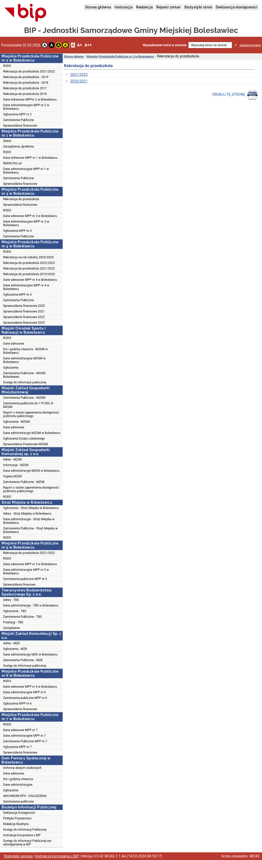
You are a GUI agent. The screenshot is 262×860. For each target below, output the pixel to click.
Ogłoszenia (10, 367)
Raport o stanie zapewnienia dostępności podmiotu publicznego (31, 414)
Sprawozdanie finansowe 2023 (24, 322)
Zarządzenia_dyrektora (18, 146)
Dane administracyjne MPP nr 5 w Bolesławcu (26, 571)
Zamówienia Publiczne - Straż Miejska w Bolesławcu (30, 530)
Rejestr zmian (168, 7)
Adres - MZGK (12, 459)
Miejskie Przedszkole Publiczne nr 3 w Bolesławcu (120, 56)
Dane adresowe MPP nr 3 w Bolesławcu (30, 216)
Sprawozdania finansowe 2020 (24, 306)
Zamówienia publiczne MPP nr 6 (25, 698)
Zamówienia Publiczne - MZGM (24, 397)
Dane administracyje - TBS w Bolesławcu (30, 605)
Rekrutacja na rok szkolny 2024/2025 (28, 257)
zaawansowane (250, 45)
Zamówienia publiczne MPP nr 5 (25, 579)
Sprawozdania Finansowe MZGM (25, 444)
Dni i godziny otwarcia (18, 779)
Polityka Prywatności (17, 818)
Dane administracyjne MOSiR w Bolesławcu (24, 360)
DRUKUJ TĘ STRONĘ (235, 94)
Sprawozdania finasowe (19, 584)
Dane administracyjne (17, 784)
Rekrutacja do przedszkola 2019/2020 (29, 274)
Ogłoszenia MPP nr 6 (17, 703)
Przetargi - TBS (13, 622)
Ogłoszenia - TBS (14, 611)
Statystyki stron (198, 7)
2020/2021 (79, 81)
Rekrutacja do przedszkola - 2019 (25, 77)
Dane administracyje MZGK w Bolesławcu (31, 471)
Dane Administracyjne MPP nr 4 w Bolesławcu (26, 287)
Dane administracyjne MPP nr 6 (24, 692)
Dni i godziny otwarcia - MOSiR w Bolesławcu (25, 351)
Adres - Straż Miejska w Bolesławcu (27, 513)
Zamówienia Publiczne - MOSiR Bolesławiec (24, 375)
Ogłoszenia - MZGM (16, 421)
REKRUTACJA (12, 163)
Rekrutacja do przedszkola (21, 199)
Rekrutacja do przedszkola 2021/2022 (29, 71)
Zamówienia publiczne (18, 801)
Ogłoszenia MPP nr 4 (17, 294)
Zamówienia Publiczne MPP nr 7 (25, 741)
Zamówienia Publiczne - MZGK (24, 482)
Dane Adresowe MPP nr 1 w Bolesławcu (30, 158)
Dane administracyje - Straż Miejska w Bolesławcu (28, 521)
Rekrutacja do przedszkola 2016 (25, 94)
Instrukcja (124, 7)
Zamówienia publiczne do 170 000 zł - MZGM (28, 405)
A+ (79, 45)
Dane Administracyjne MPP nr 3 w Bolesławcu (26, 223)
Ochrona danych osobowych (22, 768)
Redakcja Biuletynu (16, 824)
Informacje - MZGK (16, 465)
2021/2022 (79, 74)
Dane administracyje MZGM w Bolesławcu (31, 433)
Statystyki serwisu (18, 856)
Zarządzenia (11, 628)
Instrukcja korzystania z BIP (22, 835)
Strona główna (98, 7)
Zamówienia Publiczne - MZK (23, 660)
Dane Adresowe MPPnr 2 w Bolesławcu (30, 99)
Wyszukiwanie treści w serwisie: (165, 45)
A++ (88, 45)
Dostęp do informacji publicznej (24, 382)
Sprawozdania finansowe (20, 125)
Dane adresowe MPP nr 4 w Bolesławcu (30, 280)
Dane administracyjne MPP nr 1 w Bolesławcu (26, 170)
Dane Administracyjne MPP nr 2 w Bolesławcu (26, 107)
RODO (7, 66)
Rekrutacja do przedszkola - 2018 (25, 82)
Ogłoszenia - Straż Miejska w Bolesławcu (31, 508)
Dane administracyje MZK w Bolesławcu (30, 654)
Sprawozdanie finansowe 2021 (24, 311)
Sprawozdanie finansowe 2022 (24, 317)
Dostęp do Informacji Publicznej (24, 829)
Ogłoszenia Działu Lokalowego (24, 438)
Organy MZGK (12, 476)
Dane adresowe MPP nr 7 (20, 730)
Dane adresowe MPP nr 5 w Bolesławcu (30, 564)
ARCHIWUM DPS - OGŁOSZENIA (25, 796)
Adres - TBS (11, 600)
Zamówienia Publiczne (18, 120)
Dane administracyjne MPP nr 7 (24, 735)
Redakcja (144, 7)
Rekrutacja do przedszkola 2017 (25, 88)
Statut (7, 141)
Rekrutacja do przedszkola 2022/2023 (29, 263)
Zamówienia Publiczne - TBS (22, 617)
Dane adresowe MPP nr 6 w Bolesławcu (30, 686)
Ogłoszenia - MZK (15, 649)
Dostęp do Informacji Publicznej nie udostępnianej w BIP (27, 842)
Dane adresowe (13, 343)
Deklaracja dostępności (237, 7)
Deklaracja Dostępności (19, 813)
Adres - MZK (11, 643)
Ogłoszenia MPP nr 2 (17, 114)
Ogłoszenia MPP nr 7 (17, 747)
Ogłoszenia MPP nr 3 (17, 231)
